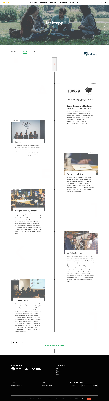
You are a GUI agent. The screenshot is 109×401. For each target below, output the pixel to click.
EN (101, 2)
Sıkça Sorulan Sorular (46, 385)
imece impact (43, 2)
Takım (34, 51)
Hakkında (14, 51)
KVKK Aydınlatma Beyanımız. (81, 398)
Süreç (25, 51)
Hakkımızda (33, 2)
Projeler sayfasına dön (54, 345)
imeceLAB (53, 2)
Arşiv (78, 2)
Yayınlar (72, 2)
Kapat (89, 398)
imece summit (63, 2)
